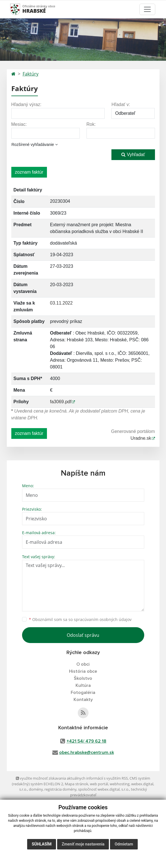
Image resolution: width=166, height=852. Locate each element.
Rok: (91, 124)
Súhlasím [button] (41, 844)
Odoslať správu (83, 635)
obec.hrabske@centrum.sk (86, 752)
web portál (99, 783)
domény (36, 789)
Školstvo (83, 678)
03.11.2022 (61, 303)
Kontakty (83, 699)
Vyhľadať (133, 154)
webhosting (120, 783)
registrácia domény (60, 789)
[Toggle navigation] (147, 9)
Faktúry (30, 74)
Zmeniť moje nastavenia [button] (83, 844)
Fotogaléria (83, 692)
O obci (83, 664)
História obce (83, 671)
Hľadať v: (120, 104)
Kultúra (83, 685)
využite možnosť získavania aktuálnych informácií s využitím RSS (72, 778)
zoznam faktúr (29, 172)
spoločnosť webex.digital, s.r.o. (103, 789)
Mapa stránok (76, 783)
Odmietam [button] (124, 844)
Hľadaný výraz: (26, 104)
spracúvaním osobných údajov (102, 619)
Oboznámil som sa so (80, 619)
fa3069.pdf (61, 401)
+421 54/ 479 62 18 (86, 741)
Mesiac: (19, 124)
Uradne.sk (141, 438)
